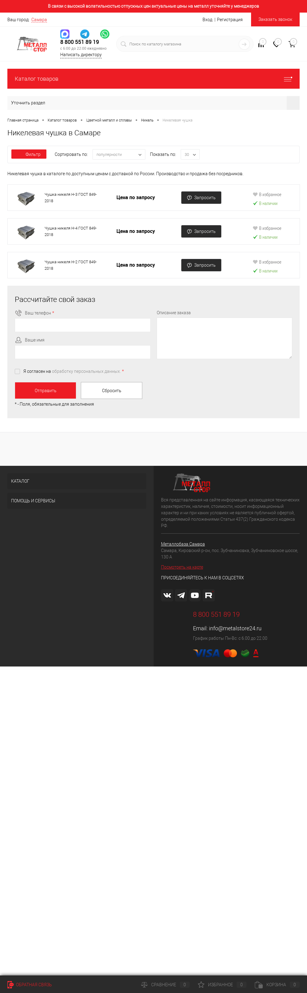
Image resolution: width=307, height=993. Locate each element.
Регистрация (230, 19)
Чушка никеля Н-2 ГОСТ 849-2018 (71, 265)
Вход (207, 19)
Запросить (201, 197)
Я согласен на (73, 371)
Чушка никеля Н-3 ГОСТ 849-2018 (71, 197)
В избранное (267, 194)
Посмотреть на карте (182, 567)
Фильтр (29, 154)
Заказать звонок (275, 19)
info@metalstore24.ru (235, 628)
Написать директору (81, 54)
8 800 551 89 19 (79, 42)
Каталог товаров (153, 79)
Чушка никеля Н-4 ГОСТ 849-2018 (71, 231)
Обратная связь (29, 984)
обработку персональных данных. (86, 371)
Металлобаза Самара (183, 544)
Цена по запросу (135, 197)
